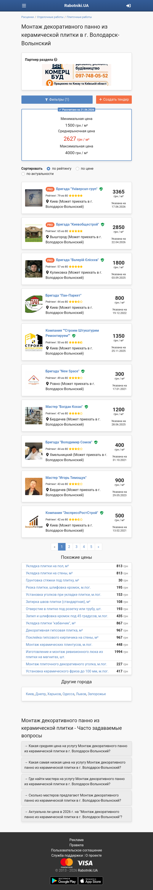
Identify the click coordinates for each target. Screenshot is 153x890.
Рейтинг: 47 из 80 (57, 413)
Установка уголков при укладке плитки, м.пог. (63, 595)
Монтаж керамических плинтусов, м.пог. (59, 645)
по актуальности (40, 174)
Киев (30, 694)
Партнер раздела (39, 60)
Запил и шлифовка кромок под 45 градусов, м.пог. (67, 616)
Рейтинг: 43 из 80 (57, 484)
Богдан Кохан (64, 407)
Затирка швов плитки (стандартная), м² (58, 602)
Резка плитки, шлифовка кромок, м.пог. (58, 587)
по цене (87, 168)
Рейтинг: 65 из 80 (57, 231)
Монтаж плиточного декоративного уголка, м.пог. (66, 664)
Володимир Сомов (69, 442)
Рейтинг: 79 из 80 (57, 195)
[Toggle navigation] (24, 6)
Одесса (68, 694)
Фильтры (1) (57, 99)
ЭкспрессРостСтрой (72, 513)
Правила (76, 845)
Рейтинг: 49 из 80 (57, 378)
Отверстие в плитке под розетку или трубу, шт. (64, 609)
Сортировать (32, 168)
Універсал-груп (76, 189)
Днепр (40, 694)
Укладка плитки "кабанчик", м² (51, 623)
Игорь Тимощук (66, 478)
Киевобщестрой (77, 224)
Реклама (76, 840)
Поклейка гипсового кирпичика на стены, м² (62, 637)
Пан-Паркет (64, 295)
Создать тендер (114, 99)
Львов (81, 694)
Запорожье (97, 694)
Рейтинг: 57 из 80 (57, 266)
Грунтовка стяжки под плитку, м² (52, 580)
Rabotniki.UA (76, 5)
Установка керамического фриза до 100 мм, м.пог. (67, 671)
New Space (62, 371)
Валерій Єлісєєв (77, 260)
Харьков (54, 694)
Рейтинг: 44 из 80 (57, 301)
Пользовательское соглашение (76, 850)
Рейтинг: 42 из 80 (57, 519)
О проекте (93, 855)
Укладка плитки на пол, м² (47, 566)
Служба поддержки (67, 855)
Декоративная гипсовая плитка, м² (54, 630)
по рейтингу (61, 168)
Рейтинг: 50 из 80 (57, 342)
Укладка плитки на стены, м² (49, 573)
